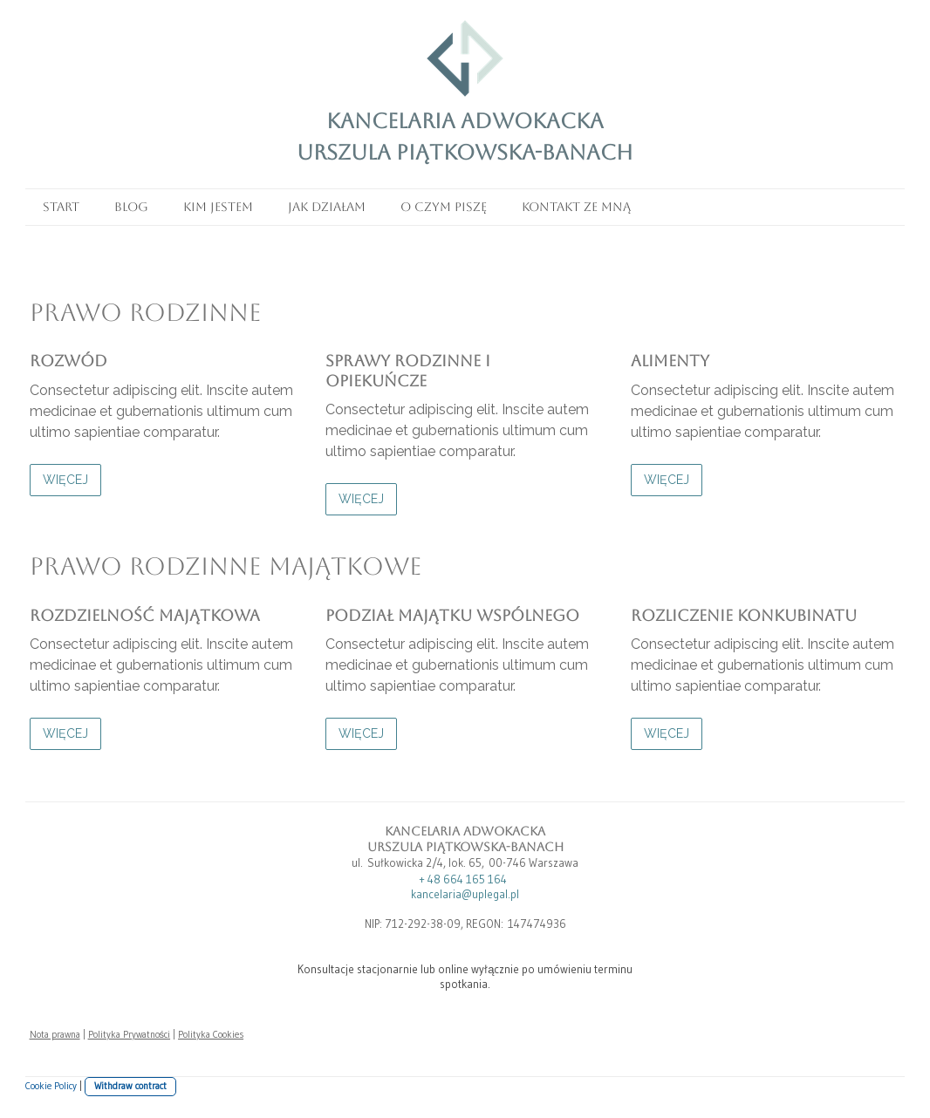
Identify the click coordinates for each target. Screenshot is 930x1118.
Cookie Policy (51, 1086)
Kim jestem (218, 207)
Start (61, 207)
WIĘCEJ (65, 480)
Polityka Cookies (210, 1034)
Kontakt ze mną (576, 207)
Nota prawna (55, 1034)
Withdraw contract (130, 1086)
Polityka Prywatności (129, 1034)
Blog (131, 207)
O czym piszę (443, 207)
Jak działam (327, 207)
